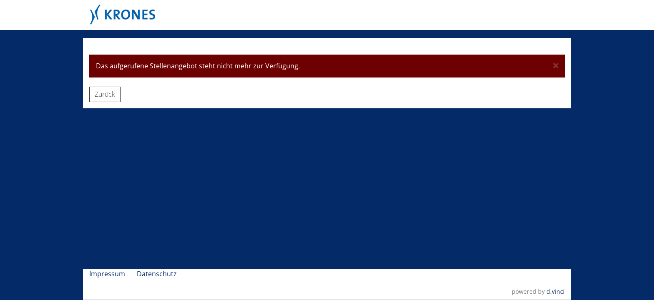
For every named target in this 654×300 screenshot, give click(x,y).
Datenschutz (158, 273)
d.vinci (555, 291)
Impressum (108, 273)
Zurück (105, 94)
